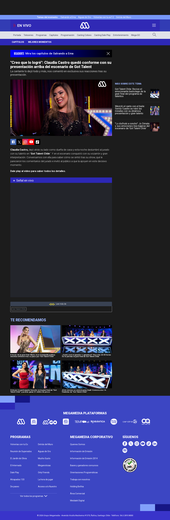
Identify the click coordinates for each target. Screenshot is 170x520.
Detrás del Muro (123, 17)
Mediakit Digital (77, 500)
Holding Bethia (77, 486)
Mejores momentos (39, 42)
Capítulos (53, 35)
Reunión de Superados (21, 451)
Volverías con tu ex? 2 (103, 17)
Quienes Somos (77, 444)
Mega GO (135, 35)
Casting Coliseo (84, 35)
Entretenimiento (121, 35)
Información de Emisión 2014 (84, 458)
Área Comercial (77, 493)
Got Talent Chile (18, 309)
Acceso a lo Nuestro (47, 486)
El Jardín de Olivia (18, 458)
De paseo (14, 486)
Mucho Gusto (44, 458)
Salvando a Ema (68, 17)
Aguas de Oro (84, 17)
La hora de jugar (45, 479)
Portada (17, 35)
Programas (41, 35)
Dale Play (14, 472)
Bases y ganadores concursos (84, 465)
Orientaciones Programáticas (84, 472)
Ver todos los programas (33, 496)
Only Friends (43, 472)
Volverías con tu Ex (19, 444)
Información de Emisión (81, 451)
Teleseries (28, 35)
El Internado (16, 465)
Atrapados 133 (17, 479)
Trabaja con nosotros (80, 479)
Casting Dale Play (102, 35)
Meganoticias (44, 465)
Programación (67, 35)
